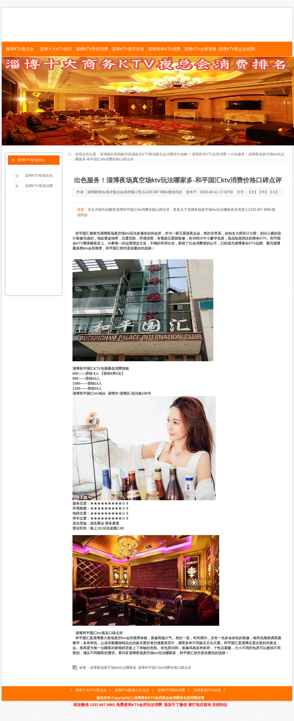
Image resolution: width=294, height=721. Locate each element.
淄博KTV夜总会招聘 (236, 49)
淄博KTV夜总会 (20, 49)
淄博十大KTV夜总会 (91, 690)
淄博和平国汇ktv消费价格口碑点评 (164, 668)
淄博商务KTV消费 (164, 49)
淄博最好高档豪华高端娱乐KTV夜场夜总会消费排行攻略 (143, 154)
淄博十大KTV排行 (56, 49)
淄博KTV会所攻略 (200, 49)
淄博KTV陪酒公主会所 (131, 690)
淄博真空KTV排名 (207, 690)
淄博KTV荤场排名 (39, 176)
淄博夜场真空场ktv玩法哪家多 (113, 668)
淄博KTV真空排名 (128, 49)
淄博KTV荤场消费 (39, 186)
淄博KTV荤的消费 (92, 49)
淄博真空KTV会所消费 (209, 154)
